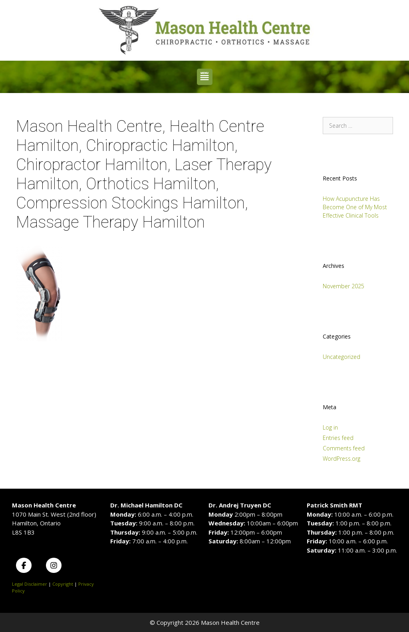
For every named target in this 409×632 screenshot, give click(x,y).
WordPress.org (341, 458)
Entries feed (338, 438)
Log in (330, 427)
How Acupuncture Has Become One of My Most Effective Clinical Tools (355, 207)
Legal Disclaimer (29, 584)
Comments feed (344, 448)
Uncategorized (341, 357)
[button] (204, 77)
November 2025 (343, 286)
